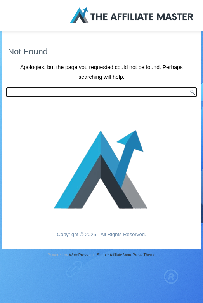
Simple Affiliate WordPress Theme (126, 255)
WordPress (78, 255)
